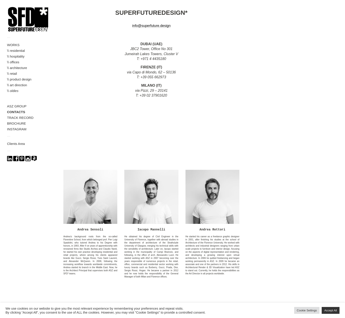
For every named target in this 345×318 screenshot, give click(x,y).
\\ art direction (17, 85)
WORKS (13, 45)
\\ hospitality (15, 56)
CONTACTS (16, 112)
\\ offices (13, 62)
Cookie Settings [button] (307, 310)
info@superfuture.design (151, 26)
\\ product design (19, 79)
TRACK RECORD (20, 118)
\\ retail (12, 73)
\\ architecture (17, 68)
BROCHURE (16, 123)
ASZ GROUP (16, 106)
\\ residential (16, 50)
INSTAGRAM (16, 129)
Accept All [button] (330, 310)
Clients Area (16, 144)
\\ (12, 91)
